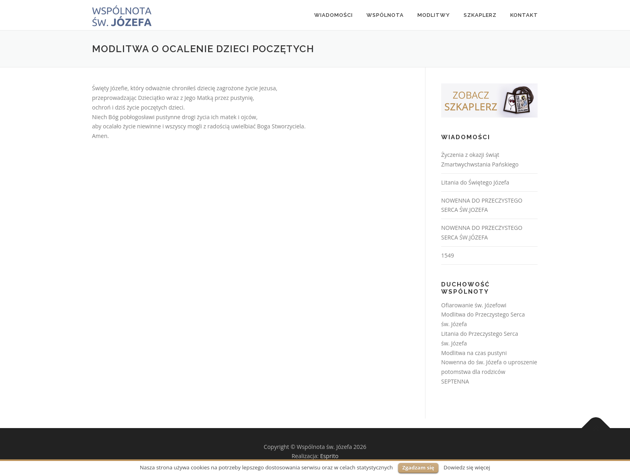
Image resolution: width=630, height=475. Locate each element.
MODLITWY (433, 15)
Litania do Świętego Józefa (475, 182)
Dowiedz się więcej (467, 467)
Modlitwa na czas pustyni (474, 353)
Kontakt (524, 15)
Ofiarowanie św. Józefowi (473, 305)
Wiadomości (333, 15)
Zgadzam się (418, 467)
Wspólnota (385, 15)
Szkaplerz (480, 15)
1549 (447, 255)
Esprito (329, 456)
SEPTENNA (455, 381)
